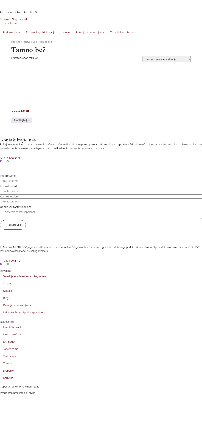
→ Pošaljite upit (13, 225)
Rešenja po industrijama (90, 32)
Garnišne (8, 377)
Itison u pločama (12, 334)
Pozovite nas (8, 23)
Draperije (8, 370)
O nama (7, 283)
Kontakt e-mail (9, 186)
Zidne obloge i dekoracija (40, 32)
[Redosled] (167, 59)
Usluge (66, 32)
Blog (5, 298)
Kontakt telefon (9, 196)
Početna (15, 41)
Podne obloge (11, 32)
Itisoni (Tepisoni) (12, 327)
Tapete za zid (10, 349)
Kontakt (7, 290)
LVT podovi (9, 341)
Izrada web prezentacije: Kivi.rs (17, 392)
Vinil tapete (9, 356)
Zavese (7, 363)
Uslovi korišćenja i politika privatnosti (24, 312)
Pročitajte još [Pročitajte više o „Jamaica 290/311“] (22, 120)
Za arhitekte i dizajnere (123, 32)
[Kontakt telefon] (101, 201)
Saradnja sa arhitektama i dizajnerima (24, 276)
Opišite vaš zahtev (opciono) (17, 207)
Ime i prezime (8, 176)
